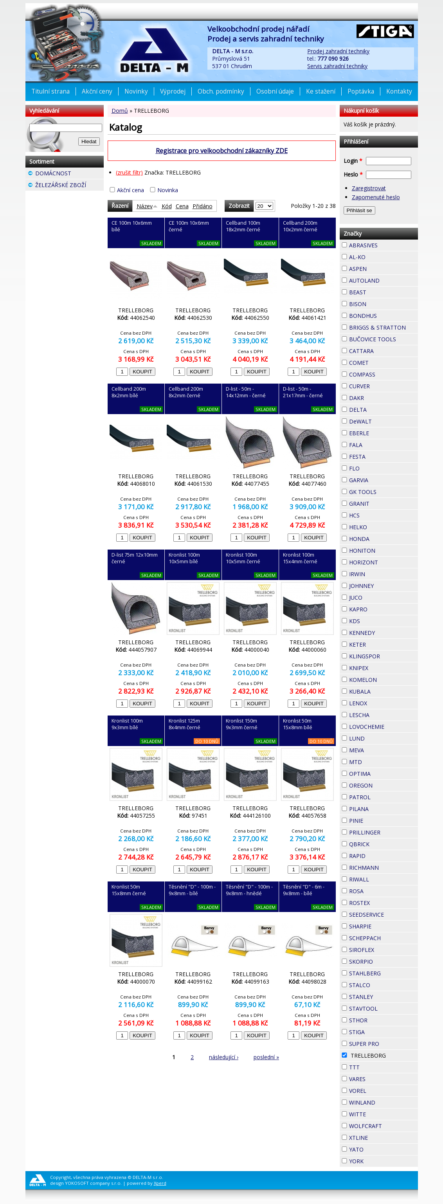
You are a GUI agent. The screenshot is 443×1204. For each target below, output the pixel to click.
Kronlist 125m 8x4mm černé (184, 724)
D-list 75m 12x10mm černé (135, 558)
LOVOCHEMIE (383, 726)
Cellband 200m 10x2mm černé (300, 226)
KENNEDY (383, 632)
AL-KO (379, 256)
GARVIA (382, 479)
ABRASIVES (383, 245)
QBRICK (383, 843)
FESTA (379, 455)
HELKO (381, 526)
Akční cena (130, 190)
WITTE (380, 1113)
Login (353, 160)
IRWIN (379, 573)
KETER (380, 643)
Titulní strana (50, 91)
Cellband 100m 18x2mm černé (243, 226)
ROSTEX (383, 902)
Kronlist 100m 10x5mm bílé (184, 558)
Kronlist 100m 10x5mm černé (243, 558)
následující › (223, 1057)
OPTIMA (383, 773)
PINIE (377, 819)
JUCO (376, 596)
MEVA (378, 749)
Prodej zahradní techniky (338, 51)
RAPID (379, 855)
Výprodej (172, 91)
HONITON (383, 550)
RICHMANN (383, 867)
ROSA (377, 890)
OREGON (383, 785)
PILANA (382, 808)
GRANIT (383, 502)
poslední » (266, 1057)
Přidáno (202, 206)
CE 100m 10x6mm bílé (132, 226)
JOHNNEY (383, 585)
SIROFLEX (383, 949)
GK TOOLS (383, 491)
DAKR (378, 397)
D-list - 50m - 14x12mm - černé (246, 392)
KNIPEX (382, 667)
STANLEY (383, 996)
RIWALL (383, 878)
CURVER (383, 386)
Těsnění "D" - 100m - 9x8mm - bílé (192, 890)
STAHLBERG (383, 973)
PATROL (383, 797)
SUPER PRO (383, 1043)
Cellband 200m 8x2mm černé (186, 392)
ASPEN (380, 267)
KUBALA (383, 691)
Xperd (160, 1183)
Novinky (136, 91)
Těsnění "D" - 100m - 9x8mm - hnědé (249, 890)
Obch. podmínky (221, 91)
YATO (377, 1148)
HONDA (383, 538)
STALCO (383, 985)
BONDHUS (383, 315)
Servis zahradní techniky (337, 66)
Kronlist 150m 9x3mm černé (242, 724)
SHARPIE (383, 926)
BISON (380, 303)
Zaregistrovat (369, 188)
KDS (374, 620)
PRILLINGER (383, 832)
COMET (382, 361)
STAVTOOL (383, 1008)
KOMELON (383, 679)
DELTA (380, 408)
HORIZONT (383, 562)
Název (147, 206)
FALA (376, 444)
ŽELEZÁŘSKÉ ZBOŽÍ (69, 186)
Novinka (167, 190)
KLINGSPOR (383, 656)
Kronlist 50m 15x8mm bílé (297, 724)
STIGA (379, 1031)
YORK (377, 1160)
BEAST (380, 291)
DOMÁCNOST (69, 174)
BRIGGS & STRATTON (383, 327)
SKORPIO (383, 961)
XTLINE (382, 1136)
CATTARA (383, 351)
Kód (167, 206)
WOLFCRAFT (383, 1126)
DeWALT (383, 421)
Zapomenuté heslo (376, 197)
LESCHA (383, 714)
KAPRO (381, 608)
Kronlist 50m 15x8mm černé (129, 890)
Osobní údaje (275, 91)
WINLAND (383, 1102)
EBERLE (383, 432)
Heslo (353, 174)
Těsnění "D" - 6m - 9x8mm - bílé (303, 890)
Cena (182, 206)
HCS (373, 514)
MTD (376, 761)
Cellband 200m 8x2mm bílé (129, 392)
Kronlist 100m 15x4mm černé (300, 558)
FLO (373, 467)
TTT (373, 1066)
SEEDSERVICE (383, 914)
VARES (379, 1078)
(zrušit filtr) (129, 172)
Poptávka (361, 91)
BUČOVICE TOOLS (383, 339)
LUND (379, 737)
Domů (120, 110)
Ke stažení (320, 91)
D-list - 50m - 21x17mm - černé (303, 392)
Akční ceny (97, 91)
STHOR (381, 1019)
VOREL (380, 1089)
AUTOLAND (383, 280)
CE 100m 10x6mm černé (189, 226)
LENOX (381, 702)
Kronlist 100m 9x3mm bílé (127, 724)
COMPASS (383, 374)
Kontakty (399, 91)
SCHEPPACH (383, 938)
